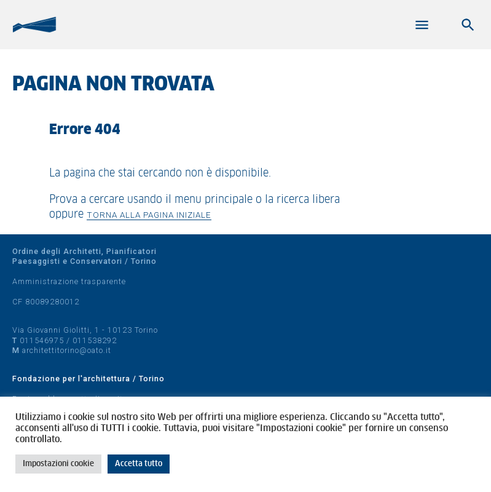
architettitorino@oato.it (66, 350)
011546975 (42, 340)
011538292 (95, 340)
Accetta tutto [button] (138, 464)
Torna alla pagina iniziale (149, 215)
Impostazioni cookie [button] (58, 464)
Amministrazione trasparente (69, 281)
